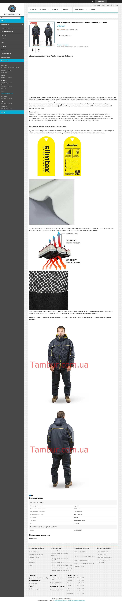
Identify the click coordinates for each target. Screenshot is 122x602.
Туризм (55, 10)
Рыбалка (43, 10)
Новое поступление (7, 31)
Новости (3, 35)
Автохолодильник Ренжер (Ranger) (62, 565)
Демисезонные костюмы (36, 554)
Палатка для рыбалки (103, 560)
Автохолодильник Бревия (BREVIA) (62, 570)
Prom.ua (69, 598)
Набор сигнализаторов (81, 560)
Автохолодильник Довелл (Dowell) (62, 568)
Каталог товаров (6, 24)
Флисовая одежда (34, 557)
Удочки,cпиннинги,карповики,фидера (84, 557)
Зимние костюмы (34, 552)
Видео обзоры (5, 57)
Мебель (66, 10)
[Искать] (22, 17)
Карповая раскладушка (104, 557)
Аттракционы (79, 10)
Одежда (31, 560)
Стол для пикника (102, 552)
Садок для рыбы (79, 566)
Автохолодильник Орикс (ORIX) (61, 562)
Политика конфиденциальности (76, 600)
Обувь (30, 565)
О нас (2, 42)
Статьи (3, 39)
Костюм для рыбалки (80, 552)
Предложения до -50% (7, 28)
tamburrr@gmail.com (7, 93)
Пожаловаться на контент (60, 600)
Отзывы (3, 46)
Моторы (93, 10)
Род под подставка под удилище (84, 563)
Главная (33, 10)
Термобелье (101, 562)
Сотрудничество (6, 53)
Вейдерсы (32, 562)
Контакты (4, 50)
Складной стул (101, 554)
